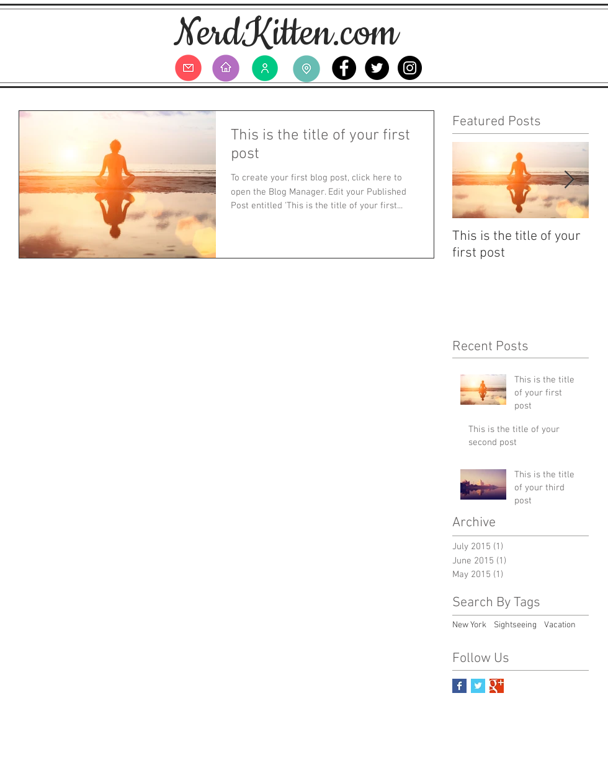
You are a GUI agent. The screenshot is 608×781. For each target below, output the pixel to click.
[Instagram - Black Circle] (410, 68)
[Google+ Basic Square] (497, 686)
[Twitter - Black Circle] (377, 68)
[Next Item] (568, 180)
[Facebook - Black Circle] (344, 68)
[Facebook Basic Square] (459, 686)
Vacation (560, 625)
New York (469, 625)
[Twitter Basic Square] (478, 686)
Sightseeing (515, 625)
